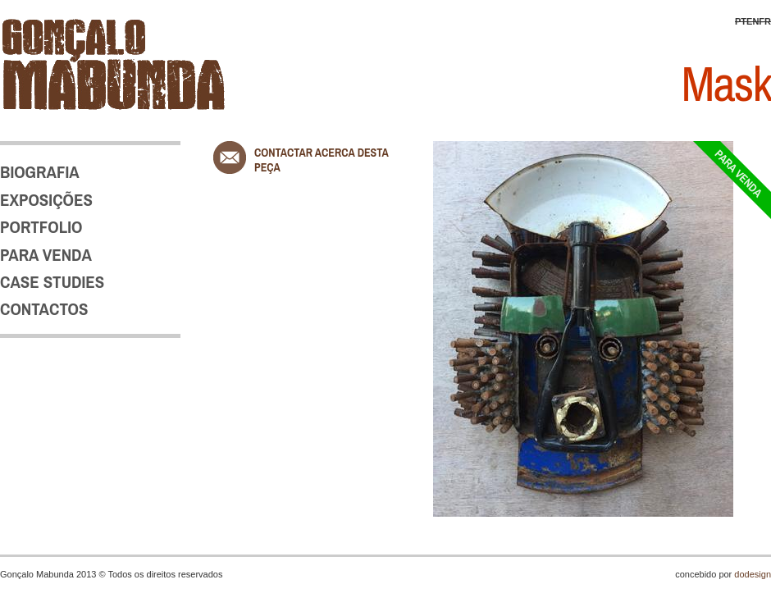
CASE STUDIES (52, 282)
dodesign (752, 574)
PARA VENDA (46, 255)
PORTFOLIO (41, 227)
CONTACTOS (44, 309)
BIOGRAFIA (40, 172)
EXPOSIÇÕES (46, 200)
